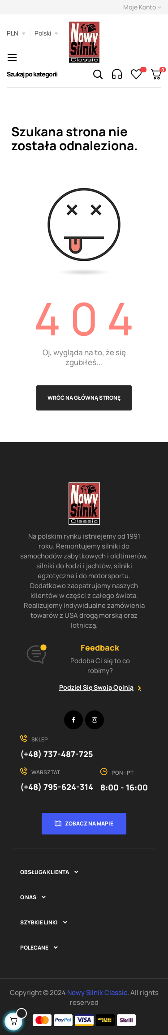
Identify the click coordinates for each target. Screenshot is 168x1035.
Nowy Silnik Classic (97, 992)
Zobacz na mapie (89, 823)
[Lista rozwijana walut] (16, 33)
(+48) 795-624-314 (56, 786)
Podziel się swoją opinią (96, 687)
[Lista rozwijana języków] (46, 33)
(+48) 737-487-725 (56, 754)
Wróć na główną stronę (84, 398)
